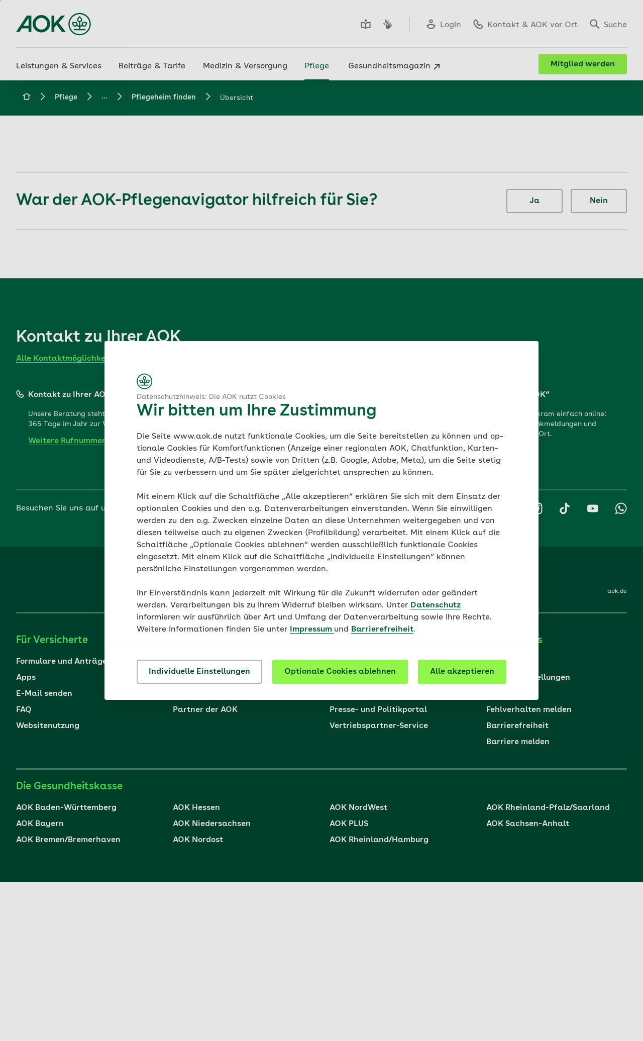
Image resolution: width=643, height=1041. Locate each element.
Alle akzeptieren (462, 672)
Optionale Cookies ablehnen (340, 672)
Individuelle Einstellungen (199, 672)
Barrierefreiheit (382, 630)
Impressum (312, 630)
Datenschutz (435, 605)
